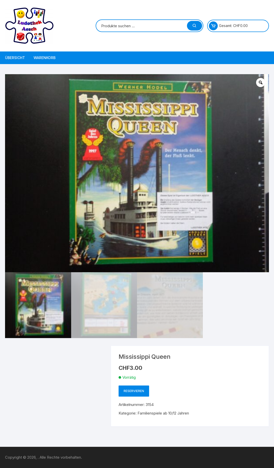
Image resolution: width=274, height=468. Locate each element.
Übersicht (15, 58)
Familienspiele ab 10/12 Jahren (163, 413)
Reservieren (134, 391)
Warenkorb (45, 58)
